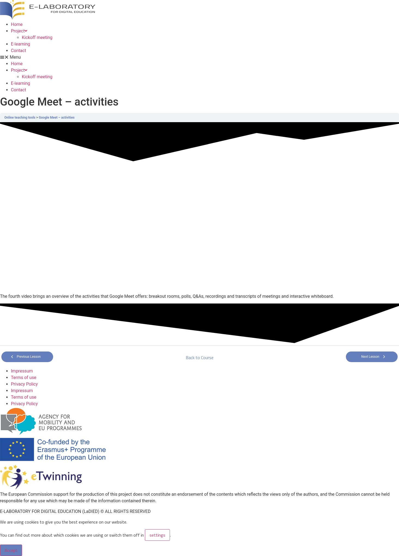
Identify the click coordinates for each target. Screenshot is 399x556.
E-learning (20, 44)
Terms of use (23, 377)
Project (19, 31)
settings (157, 535)
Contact (18, 50)
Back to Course (200, 357)
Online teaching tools (19, 117)
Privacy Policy (24, 384)
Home (17, 24)
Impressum (22, 371)
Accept (11, 550)
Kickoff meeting (37, 37)
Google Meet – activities (56, 117)
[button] (199, 57)
